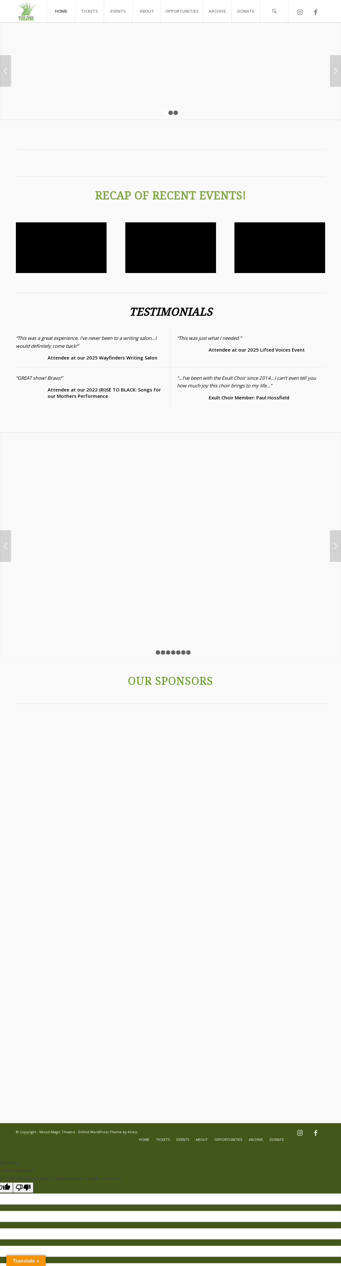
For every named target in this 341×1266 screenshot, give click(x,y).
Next (335, 71)
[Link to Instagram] (299, 14)
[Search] (274, 11)
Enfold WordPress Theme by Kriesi (107, 1034)
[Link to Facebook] (315, 14)
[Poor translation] (23, 1090)
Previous (5, 71)
